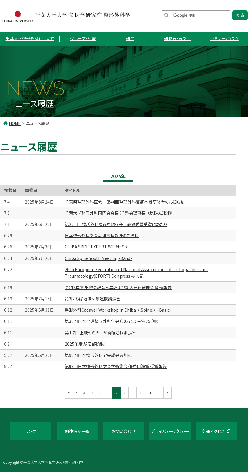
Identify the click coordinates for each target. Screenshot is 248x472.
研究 (130, 38)
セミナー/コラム (224, 38)
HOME (15, 123)
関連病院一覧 (77, 431)
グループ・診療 (83, 38)
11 (151, 392)
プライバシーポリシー (170, 431)
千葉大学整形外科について (30, 38)
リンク (30, 431)
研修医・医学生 (177, 38)
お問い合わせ (124, 431)
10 (141, 392)
